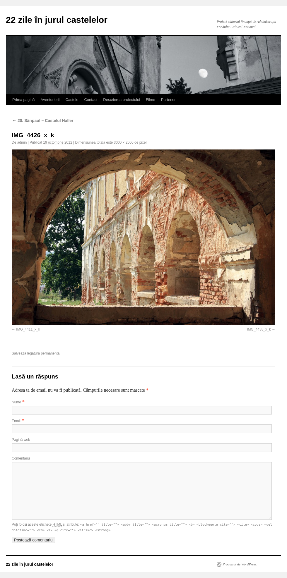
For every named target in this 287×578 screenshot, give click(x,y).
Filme (150, 99)
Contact (90, 99)
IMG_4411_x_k (28, 329)
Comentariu (21, 458)
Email (16, 421)
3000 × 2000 (124, 142)
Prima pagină (23, 99)
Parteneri (169, 99)
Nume (16, 402)
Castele (71, 99)
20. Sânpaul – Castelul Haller (43, 120)
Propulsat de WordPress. (240, 564)
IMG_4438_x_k (259, 329)
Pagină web (21, 440)
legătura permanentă (43, 353)
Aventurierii (50, 99)
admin (22, 142)
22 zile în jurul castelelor (56, 20)
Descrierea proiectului (121, 99)
